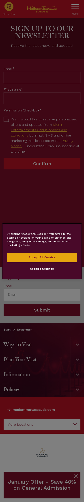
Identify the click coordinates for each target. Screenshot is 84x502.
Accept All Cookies (42, 257)
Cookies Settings (42, 268)
